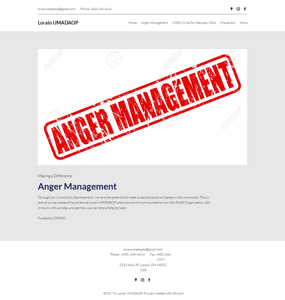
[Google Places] (231, 9)
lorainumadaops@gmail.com (56, 9)
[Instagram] (238, 9)
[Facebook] (245, 9)
